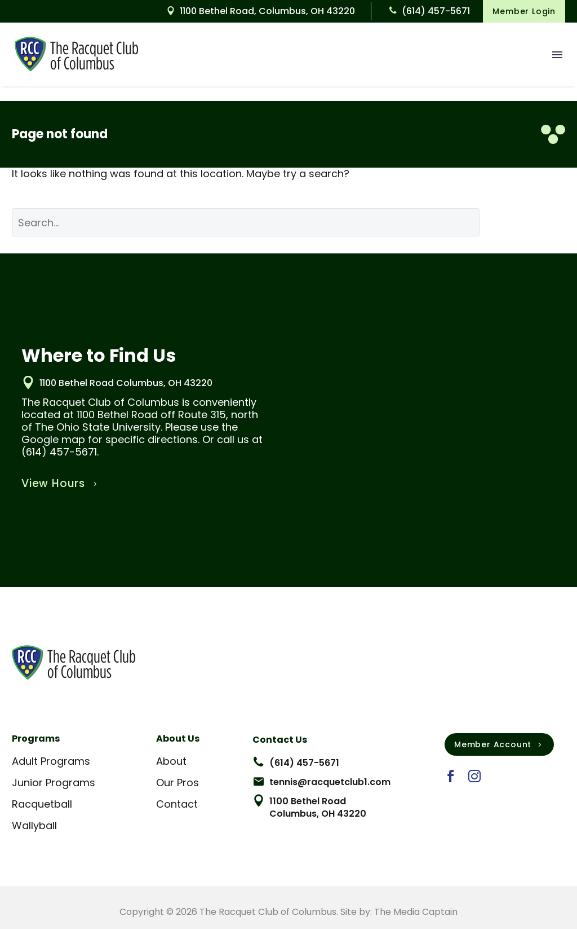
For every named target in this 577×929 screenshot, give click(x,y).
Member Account (499, 744)
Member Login (524, 11)
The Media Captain (416, 911)
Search (531, 222)
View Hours (60, 484)
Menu (557, 54)
